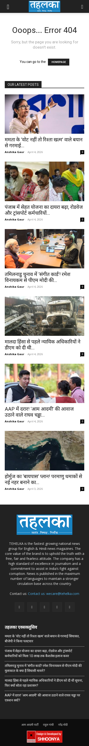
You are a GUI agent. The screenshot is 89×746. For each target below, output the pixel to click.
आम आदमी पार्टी (29, 725)
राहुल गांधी (48, 725)
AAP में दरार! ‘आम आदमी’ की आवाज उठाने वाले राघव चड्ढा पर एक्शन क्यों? (42, 697)
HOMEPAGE (59, 62)
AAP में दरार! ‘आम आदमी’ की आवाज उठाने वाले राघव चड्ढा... (39, 412)
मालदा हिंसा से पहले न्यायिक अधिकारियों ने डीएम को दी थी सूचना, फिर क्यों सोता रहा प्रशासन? (44, 683)
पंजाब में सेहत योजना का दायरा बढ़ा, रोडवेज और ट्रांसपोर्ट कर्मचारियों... (44, 210)
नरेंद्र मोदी (63, 725)
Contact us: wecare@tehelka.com (53, 593)
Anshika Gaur (14, 152)
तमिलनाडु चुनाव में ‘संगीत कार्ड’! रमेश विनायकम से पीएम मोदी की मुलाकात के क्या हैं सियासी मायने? (43, 668)
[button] (8, 6)
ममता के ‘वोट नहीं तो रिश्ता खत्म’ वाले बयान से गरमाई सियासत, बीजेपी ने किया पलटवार (42, 638)
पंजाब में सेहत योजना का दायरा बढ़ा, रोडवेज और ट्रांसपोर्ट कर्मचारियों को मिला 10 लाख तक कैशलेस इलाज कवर (38, 653)
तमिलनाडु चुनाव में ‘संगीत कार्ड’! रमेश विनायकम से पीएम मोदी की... (37, 277)
